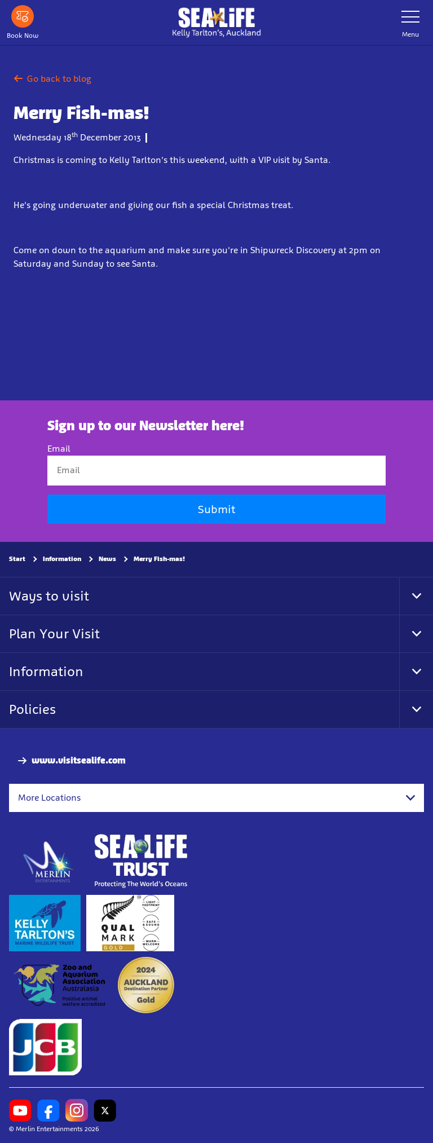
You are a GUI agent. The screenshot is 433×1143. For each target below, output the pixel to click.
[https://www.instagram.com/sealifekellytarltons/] (76, 1111)
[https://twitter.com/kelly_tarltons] (105, 1111)
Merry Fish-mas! (159, 559)
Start (17, 559)
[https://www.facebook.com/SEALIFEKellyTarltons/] (48, 1111)
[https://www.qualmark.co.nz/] (130, 923)
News (107, 559)
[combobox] (216, 798)
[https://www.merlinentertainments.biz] (49, 861)
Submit (216, 509)
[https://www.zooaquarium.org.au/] (60, 985)
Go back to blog (52, 78)
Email (58, 449)
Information (62, 559)
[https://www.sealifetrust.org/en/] (140, 861)
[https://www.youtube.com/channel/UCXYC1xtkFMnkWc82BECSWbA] (20, 1111)
